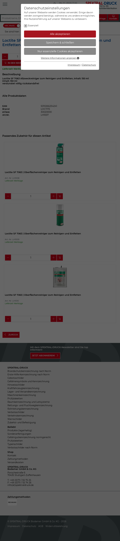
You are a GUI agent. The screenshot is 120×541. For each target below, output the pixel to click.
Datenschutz (89, 65)
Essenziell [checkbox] (33, 25)
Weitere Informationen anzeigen (60, 58)
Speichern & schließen (60, 42)
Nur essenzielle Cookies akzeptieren (60, 51)
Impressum (74, 65)
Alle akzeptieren (60, 34)
